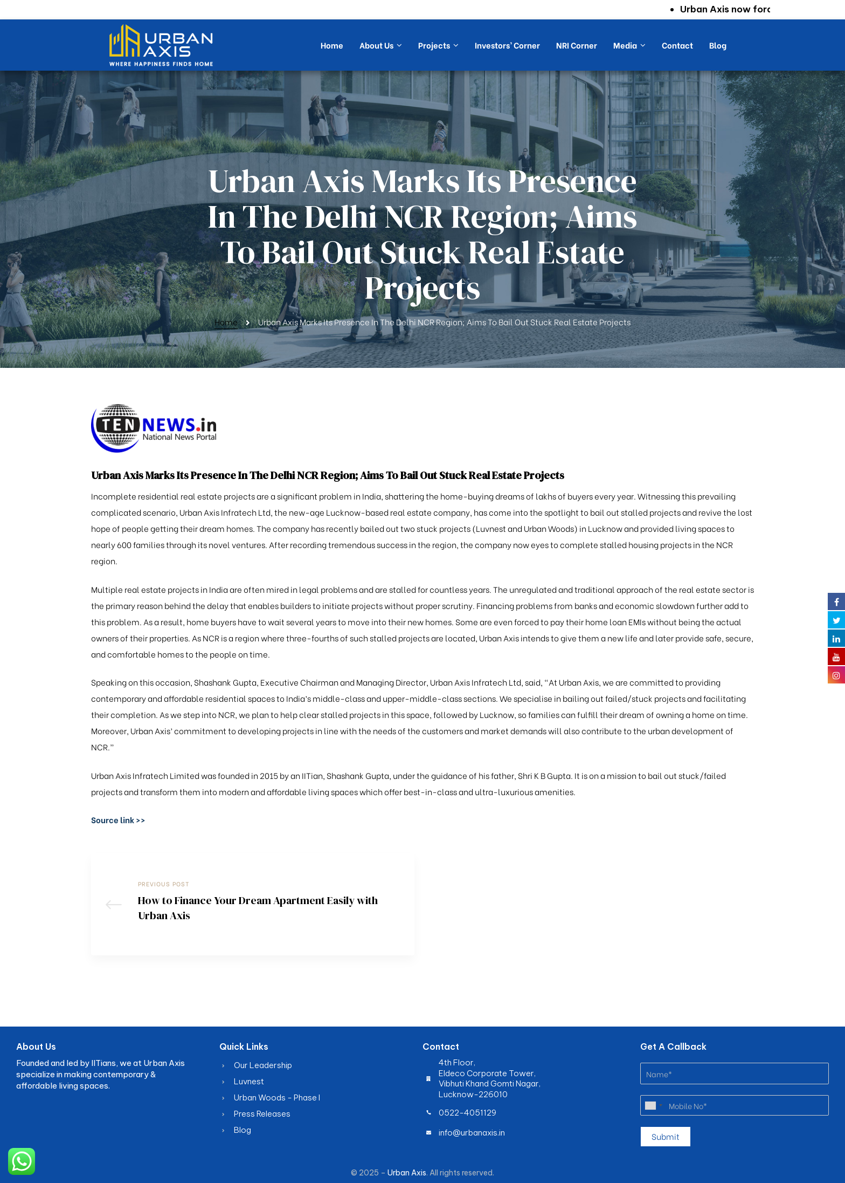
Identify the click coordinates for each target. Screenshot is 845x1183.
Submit (666, 1136)
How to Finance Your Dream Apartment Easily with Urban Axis (252, 904)
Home (226, 321)
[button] (118, 819)
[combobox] (653, 1105)
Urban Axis (406, 1173)
